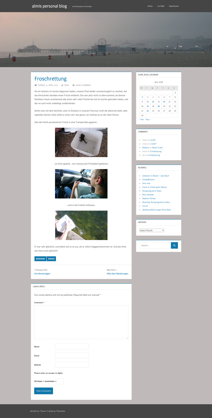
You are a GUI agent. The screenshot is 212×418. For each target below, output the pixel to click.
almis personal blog (49, 6)
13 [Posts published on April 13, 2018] (164, 101)
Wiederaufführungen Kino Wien (156, 209)
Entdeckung (156, 151)
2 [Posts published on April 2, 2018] (142, 97)
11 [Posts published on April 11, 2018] (153, 101)
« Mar (141, 119)
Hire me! (146, 183)
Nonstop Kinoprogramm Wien (156, 202)
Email (36, 355)
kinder (51, 259)
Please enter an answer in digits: (48, 373)
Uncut (145, 206)
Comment (39, 302)
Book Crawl (157, 147)
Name (36, 346)
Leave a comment (83, 85)
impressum (174, 6)
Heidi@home (148, 179)
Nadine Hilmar (149, 198)
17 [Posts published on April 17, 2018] (148, 106)
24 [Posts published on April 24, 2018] (148, 111)
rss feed (160, 6)
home (150, 6)
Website (37, 365)
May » (148, 119)
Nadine (145, 147)
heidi (66, 85)
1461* (153, 140)
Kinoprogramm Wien (151, 190)
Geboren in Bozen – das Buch (155, 175)
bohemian (40, 259)
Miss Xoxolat (148, 194)
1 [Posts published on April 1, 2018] (175, 92)
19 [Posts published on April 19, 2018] (159, 106)
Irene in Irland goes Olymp (154, 187)
